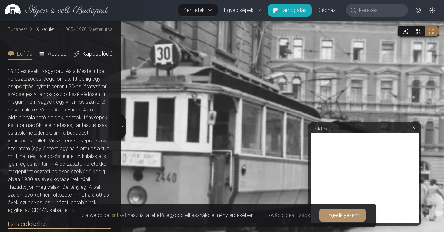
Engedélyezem (342, 215)
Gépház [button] (327, 10)
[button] (418, 10)
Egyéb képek (242, 10)
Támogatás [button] (290, 10)
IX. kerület (44, 29)
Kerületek (197, 10)
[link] (54, 10)
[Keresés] (380, 10)
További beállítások (288, 215)
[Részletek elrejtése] (122, 127)
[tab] (22, 54)
